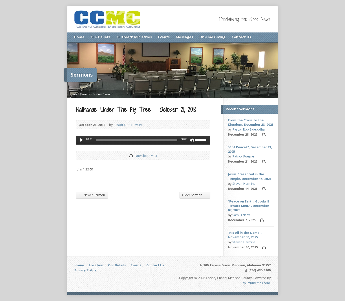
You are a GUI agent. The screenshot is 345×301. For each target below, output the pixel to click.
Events (164, 37)
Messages (184, 37)
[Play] (81, 140)
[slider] (137, 140)
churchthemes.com (256, 283)
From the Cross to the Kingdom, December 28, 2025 (250, 122)
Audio (263, 134)
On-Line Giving (212, 37)
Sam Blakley (241, 215)
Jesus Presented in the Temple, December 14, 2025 (249, 176)
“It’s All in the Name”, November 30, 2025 (245, 235)
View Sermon (104, 94)
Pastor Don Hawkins (128, 125)
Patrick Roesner (243, 156)
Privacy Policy (85, 270)
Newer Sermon (92, 195)
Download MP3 (146, 156)
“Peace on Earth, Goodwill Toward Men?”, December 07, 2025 (248, 205)
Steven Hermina (243, 183)
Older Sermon (194, 195)
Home (79, 37)
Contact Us (241, 37)
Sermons (87, 94)
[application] (143, 140)
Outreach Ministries (134, 37)
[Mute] (192, 140)
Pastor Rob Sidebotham (250, 129)
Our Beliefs (100, 37)
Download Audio (131, 155)
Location (96, 265)
